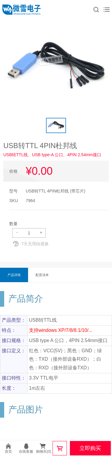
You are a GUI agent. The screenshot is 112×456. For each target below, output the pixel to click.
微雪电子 (21, 9)
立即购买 (90, 448)
